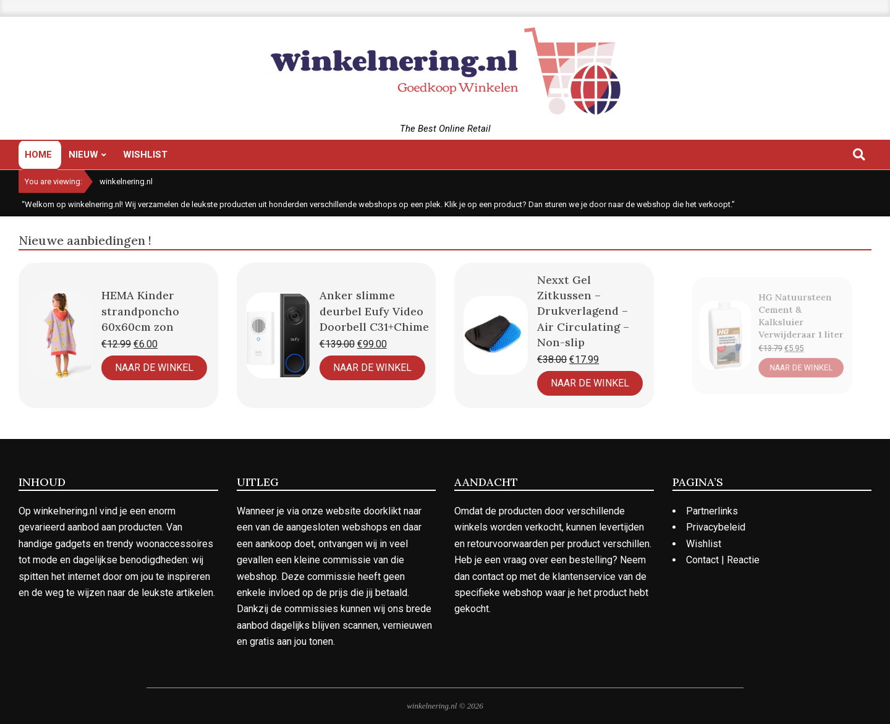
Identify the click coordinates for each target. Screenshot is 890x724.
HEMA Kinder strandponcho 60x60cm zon (140, 310)
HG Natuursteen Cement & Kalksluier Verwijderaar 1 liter (794, 320)
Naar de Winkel (154, 367)
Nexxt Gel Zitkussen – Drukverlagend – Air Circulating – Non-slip (575, 317)
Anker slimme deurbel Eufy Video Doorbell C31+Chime (370, 313)
